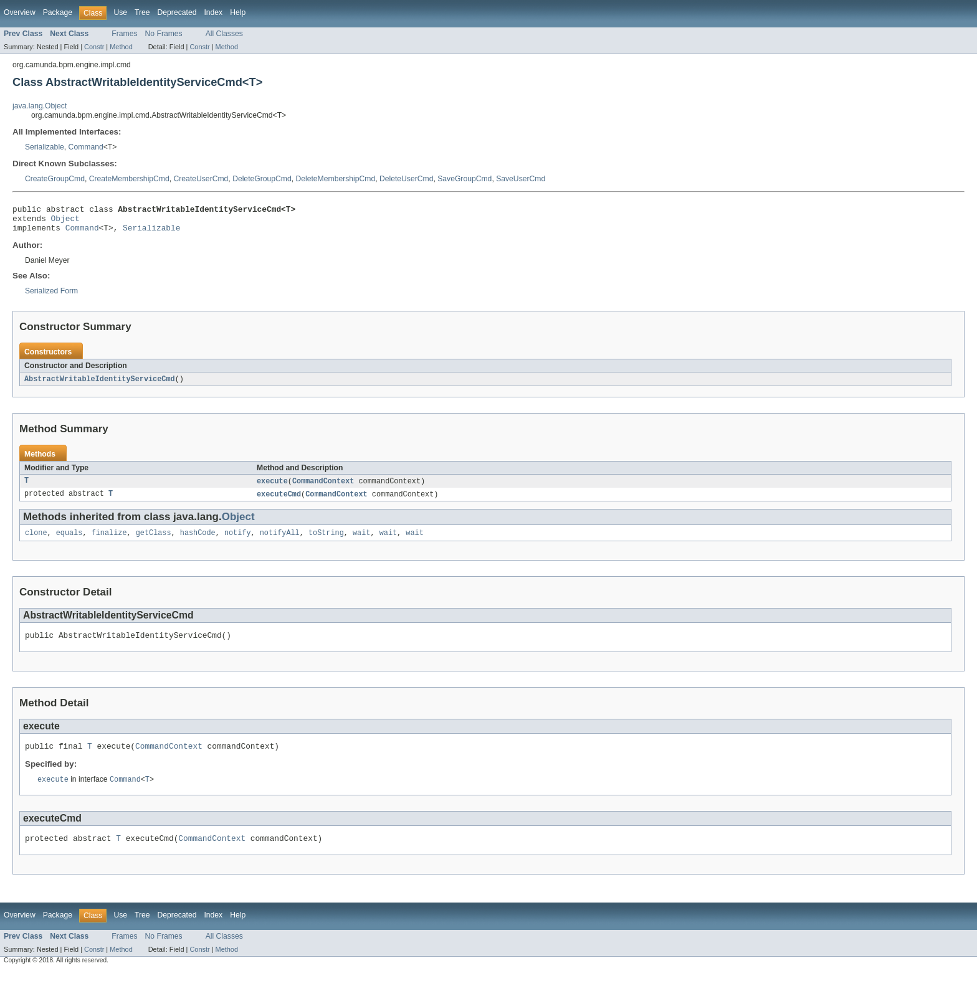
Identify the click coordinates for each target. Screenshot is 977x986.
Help (237, 12)
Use (120, 12)
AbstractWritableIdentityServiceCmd (99, 385)
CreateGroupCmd (55, 178)
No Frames (164, 33)
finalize (109, 541)
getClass (153, 541)
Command (86, 147)
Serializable (44, 147)
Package (57, 12)
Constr (94, 46)
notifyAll (280, 541)
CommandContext (323, 488)
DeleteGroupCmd (262, 178)
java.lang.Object (39, 106)
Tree (142, 12)
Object (65, 221)
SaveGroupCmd (464, 178)
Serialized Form (51, 296)
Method (121, 46)
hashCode (198, 541)
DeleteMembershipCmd (335, 178)
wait (361, 541)
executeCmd (279, 501)
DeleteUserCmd (406, 178)
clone (36, 541)
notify (237, 541)
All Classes (224, 33)
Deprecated (177, 12)
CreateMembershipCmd (129, 178)
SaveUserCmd (520, 178)
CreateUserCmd (201, 178)
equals (69, 541)
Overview (20, 12)
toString (326, 541)
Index (213, 12)
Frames (124, 33)
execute (272, 488)
